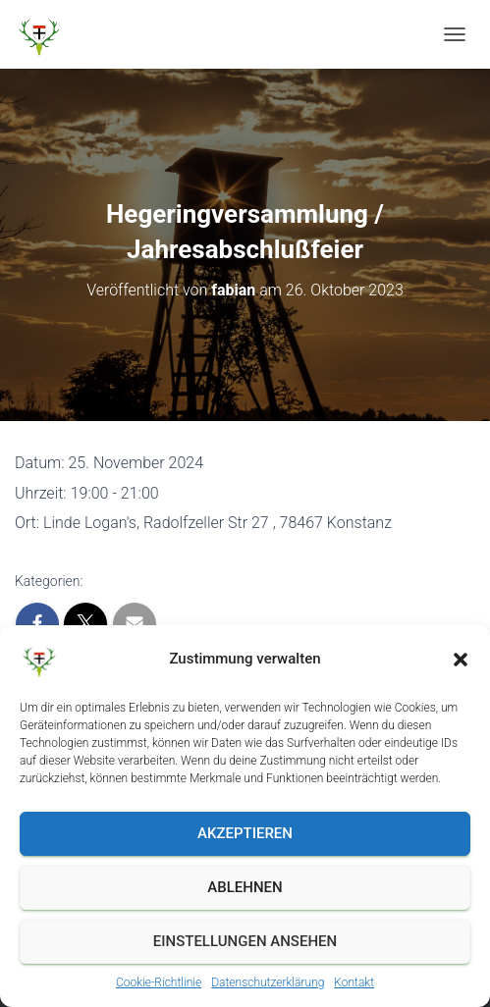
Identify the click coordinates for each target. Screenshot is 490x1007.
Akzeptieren (245, 833)
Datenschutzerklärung (267, 982)
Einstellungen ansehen (245, 941)
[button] (460, 659)
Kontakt (354, 982)
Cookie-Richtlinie (158, 982)
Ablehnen (244, 887)
